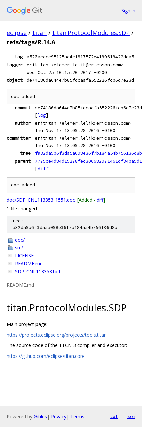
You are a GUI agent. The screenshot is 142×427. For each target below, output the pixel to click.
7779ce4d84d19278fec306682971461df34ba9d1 (88, 161)
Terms (77, 416)
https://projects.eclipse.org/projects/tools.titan (57, 335)
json (130, 416)
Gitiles (40, 416)
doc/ (20, 240)
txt (114, 416)
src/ (19, 247)
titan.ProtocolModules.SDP (91, 33)
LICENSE (24, 255)
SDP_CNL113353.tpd (37, 271)
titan (39, 33)
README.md (29, 263)
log (42, 115)
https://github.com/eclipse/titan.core (46, 356)
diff (43, 168)
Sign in (128, 10)
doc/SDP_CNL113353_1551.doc (41, 200)
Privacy (58, 416)
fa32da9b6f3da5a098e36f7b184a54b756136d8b (88, 153)
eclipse (17, 33)
